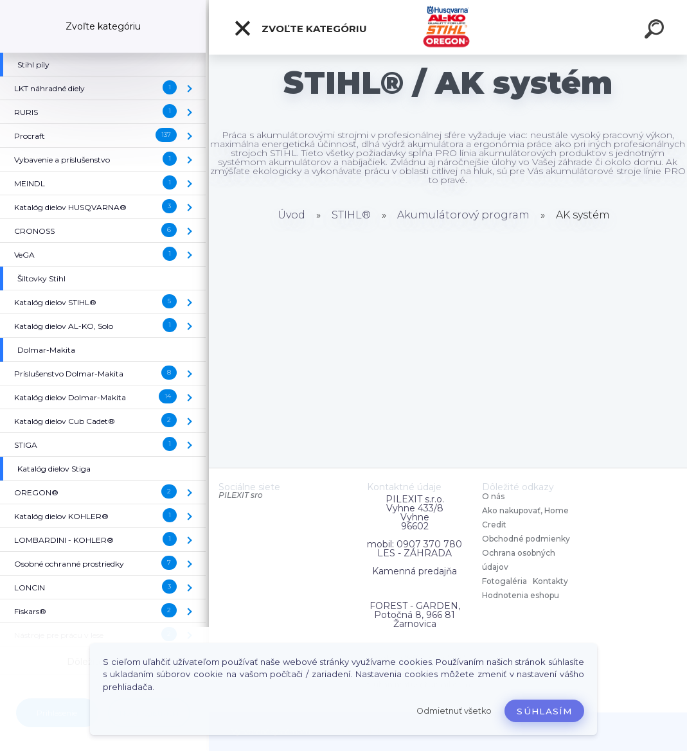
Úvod (291, 215)
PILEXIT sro (241, 495)
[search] (656, 31)
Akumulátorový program (463, 215)
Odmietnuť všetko (454, 711)
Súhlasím (544, 711)
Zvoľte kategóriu (300, 28)
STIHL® (351, 215)
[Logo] (448, 27)
